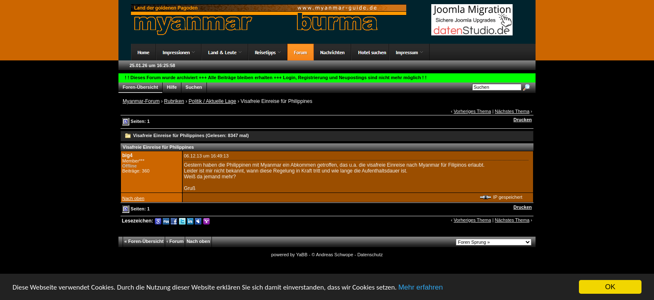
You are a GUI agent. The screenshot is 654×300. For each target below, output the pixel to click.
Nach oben (133, 198)
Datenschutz (370, 254)
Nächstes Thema (512, 111)
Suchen (193, 87)
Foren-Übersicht (140, 87)
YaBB (301, 254)
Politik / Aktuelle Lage (212, 101)
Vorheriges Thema (472, 111)
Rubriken (174, 101)
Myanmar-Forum (141, 101)
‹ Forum (175, 241)
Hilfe (172, 87)
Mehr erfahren (420, 288)
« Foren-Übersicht (144, 241)
